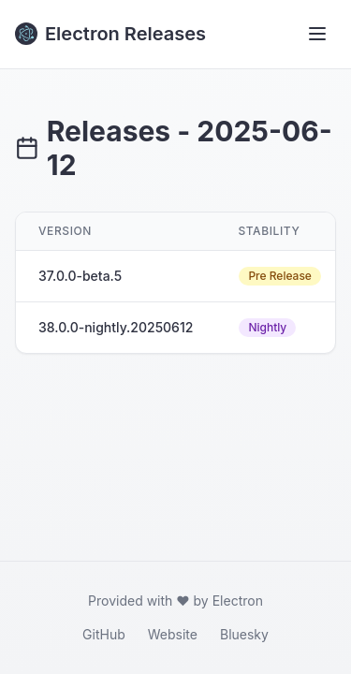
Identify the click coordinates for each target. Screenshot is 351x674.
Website (172, 634)
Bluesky (244, 634)
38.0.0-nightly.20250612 (115, 327)
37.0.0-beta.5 (80, 276)
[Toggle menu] (317, 33)
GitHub (103, 634)
